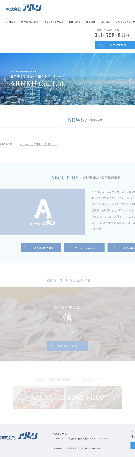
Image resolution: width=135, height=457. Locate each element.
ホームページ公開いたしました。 (38, 145)
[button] (4, 79)
